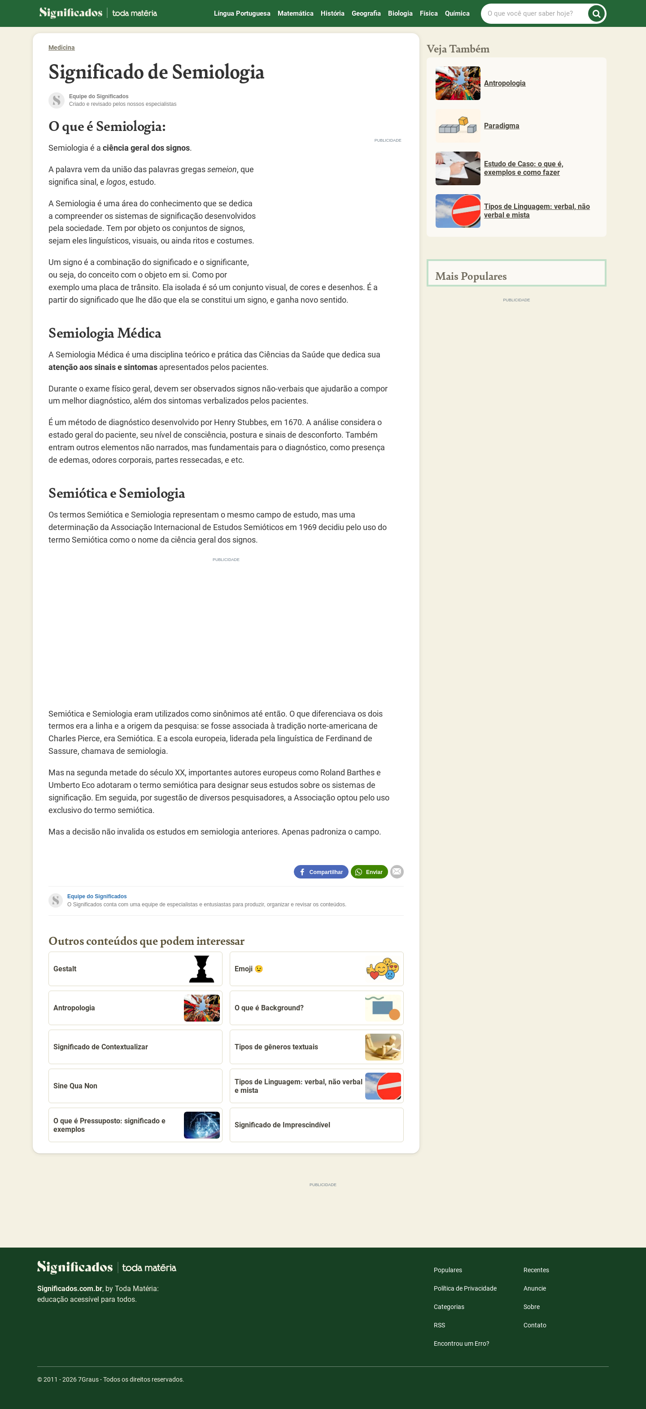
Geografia (366, 13)
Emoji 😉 (318, 969)
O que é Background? (318, 1008)
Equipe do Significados (97, 896)
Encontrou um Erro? (461, 1343)
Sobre (532, 1306)
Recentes (536, 1270)
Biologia (400, 13)
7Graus (88, 1379)
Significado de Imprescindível (282, 1125)
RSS (439, 1325)
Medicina (61, 47)
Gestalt (136, 969)
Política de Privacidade (465, 1288)
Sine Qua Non (75, 1086)
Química (457, 13)
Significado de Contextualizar (100, 1047)
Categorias (449, 1306)
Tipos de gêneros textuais (318, 1047)
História (333, 13)
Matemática (296, 13)
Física (429, 13)
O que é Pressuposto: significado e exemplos (136, 1125)
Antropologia (136, 1008)
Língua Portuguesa (242, 13)
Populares (448, 1270)
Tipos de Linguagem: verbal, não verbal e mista (318, 1086)
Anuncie (535, 1288)
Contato (535, 1325)
